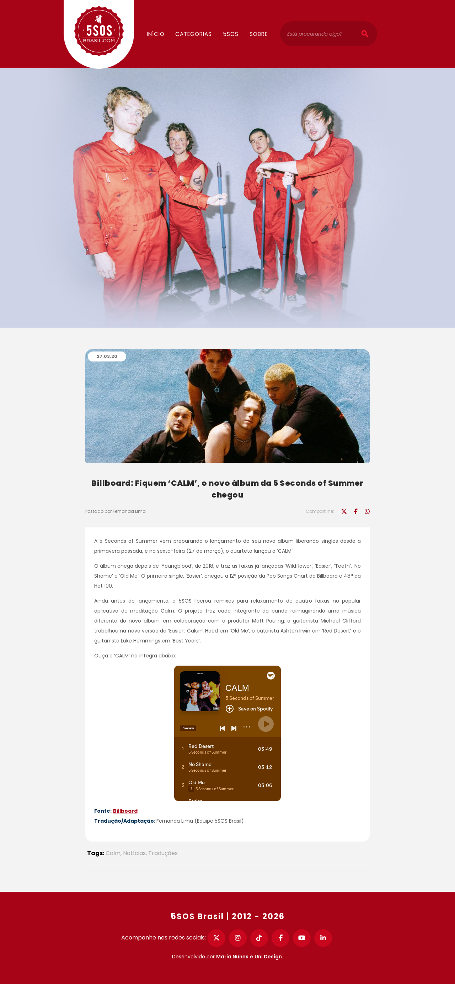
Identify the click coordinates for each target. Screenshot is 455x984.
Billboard (125, 810)
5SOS (231, 34)
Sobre (259, 34)
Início (156, 34)
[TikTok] (259, 938)
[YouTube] (302, 938)
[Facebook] (280, 938)
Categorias (193, 34)
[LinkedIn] (323, 938)
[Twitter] (216, 938)
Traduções (163, 853)
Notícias (134, 853)
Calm (113, 853)
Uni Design (268, 956)
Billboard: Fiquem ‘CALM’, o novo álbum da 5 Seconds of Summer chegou (227, 489)
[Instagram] (238, 938)
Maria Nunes (232, 956)
